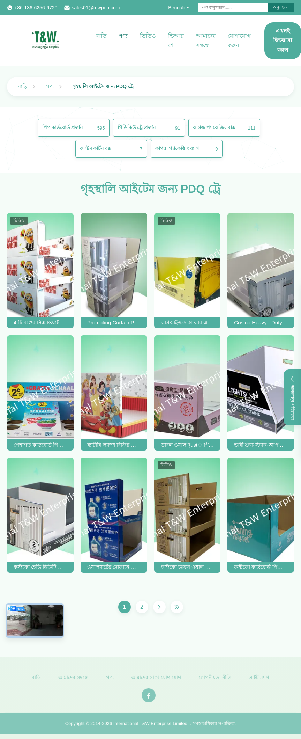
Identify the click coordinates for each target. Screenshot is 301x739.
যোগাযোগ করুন (239, 40)
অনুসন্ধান (281, 7)
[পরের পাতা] (159, 607)
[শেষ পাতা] (177, 607)
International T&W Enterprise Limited (150, 725)
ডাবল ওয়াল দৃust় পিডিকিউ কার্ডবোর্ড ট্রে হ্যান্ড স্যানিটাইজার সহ (187, 445)
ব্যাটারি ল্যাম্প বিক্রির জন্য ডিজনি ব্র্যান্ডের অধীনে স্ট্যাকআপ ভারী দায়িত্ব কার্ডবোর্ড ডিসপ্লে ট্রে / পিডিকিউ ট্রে (114, 445)
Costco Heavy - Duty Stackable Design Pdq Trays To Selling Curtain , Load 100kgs (260, 322)
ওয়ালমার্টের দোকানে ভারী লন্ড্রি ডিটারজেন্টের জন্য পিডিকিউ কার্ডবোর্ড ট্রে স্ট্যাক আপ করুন (114, 567)
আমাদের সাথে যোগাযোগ (156, 679)
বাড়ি (101, 36)
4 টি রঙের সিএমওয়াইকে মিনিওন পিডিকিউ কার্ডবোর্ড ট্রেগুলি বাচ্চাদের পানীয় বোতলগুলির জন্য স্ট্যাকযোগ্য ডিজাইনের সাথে (40, 322)
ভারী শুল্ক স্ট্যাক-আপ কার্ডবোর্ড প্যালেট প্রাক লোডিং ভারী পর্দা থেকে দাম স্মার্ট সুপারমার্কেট (260, 445)
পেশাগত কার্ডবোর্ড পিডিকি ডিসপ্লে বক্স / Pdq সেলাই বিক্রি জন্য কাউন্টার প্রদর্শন (40, 445)
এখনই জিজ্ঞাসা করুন (282, 40)
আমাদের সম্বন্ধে (206, 40)
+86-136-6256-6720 (35, 7)
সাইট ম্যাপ (259, 679)
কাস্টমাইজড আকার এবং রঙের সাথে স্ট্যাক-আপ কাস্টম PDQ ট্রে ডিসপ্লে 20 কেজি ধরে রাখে (187, 322)
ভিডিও (148, 36)
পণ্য (123, 36)
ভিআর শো (176, 40)
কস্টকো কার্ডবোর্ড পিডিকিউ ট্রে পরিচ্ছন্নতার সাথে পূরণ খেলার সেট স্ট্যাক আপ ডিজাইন (260, 567)
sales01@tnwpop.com (96, 7)
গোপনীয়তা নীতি (215, 679)
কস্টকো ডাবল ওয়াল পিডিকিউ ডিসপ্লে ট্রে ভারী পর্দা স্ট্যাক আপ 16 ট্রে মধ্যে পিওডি (187, 567)
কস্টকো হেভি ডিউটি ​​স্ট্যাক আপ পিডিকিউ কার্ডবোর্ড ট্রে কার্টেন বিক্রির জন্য (40, 567)
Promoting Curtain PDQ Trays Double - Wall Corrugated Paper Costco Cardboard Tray (114, 322)
